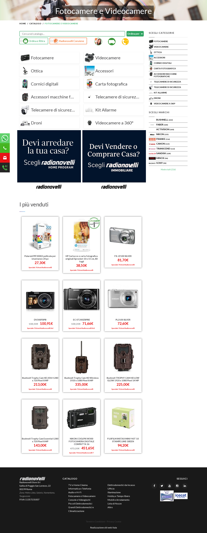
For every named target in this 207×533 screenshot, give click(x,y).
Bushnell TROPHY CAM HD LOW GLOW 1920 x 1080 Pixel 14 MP (123, 378)
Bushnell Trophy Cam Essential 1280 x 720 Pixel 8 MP (40, 439)
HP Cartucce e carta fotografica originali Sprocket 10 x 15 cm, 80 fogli (81, 258)
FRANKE (163, 138)
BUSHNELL (164, 119)
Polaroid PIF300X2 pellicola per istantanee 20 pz (40, 256)
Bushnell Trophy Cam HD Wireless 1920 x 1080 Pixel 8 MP (81, 378)
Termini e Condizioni (95, 520)
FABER (162, 124)
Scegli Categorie (161, 32)
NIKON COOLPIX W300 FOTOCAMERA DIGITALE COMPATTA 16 (81, 440)
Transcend (165, 148)
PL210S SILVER (123, 319)
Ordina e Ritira (33, 41)
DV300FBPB (40, 319)
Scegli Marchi (159, 112)
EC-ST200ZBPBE (81, 319)
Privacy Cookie (114, 520)
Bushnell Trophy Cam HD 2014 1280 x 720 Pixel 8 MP (40, 378)
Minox (162, 158)
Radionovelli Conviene (67, 41)
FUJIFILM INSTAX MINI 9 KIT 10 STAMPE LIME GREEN (123, 439)
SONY (161, 162)
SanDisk (163, 153)
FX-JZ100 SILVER (123, 255)
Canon (162, 143)
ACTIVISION (165, 129)
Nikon (162, 134)
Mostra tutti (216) (168, 169)
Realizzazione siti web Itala (103, 526)
